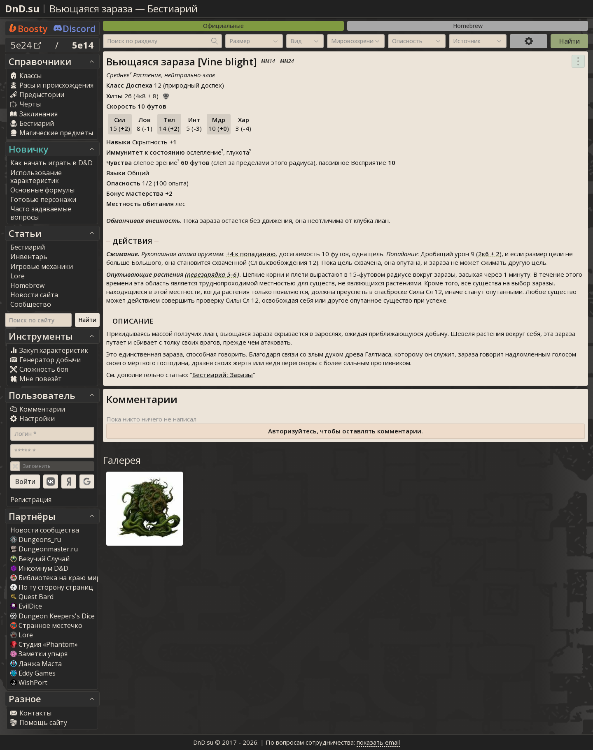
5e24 (26, 44)
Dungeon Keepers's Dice (52, 615)
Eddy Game (33, 673)
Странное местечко (46, 625)
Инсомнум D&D (39, 568)
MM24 (287, 61)
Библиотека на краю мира (57, 577)
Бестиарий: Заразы (222, 374)
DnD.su (22, 8)
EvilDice (26, 606)
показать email (378, 742)
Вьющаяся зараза (91, 8)
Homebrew (468, 26)
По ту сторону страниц (51, 587)
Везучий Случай (40, 558)
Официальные (223, 26)
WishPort (28, 682)
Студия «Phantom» (44, 644)
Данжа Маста (36, 663)
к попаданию (250, 254)
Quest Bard (32, 596)
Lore (21, 634)
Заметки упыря (39, 653)
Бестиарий (172, 8)
